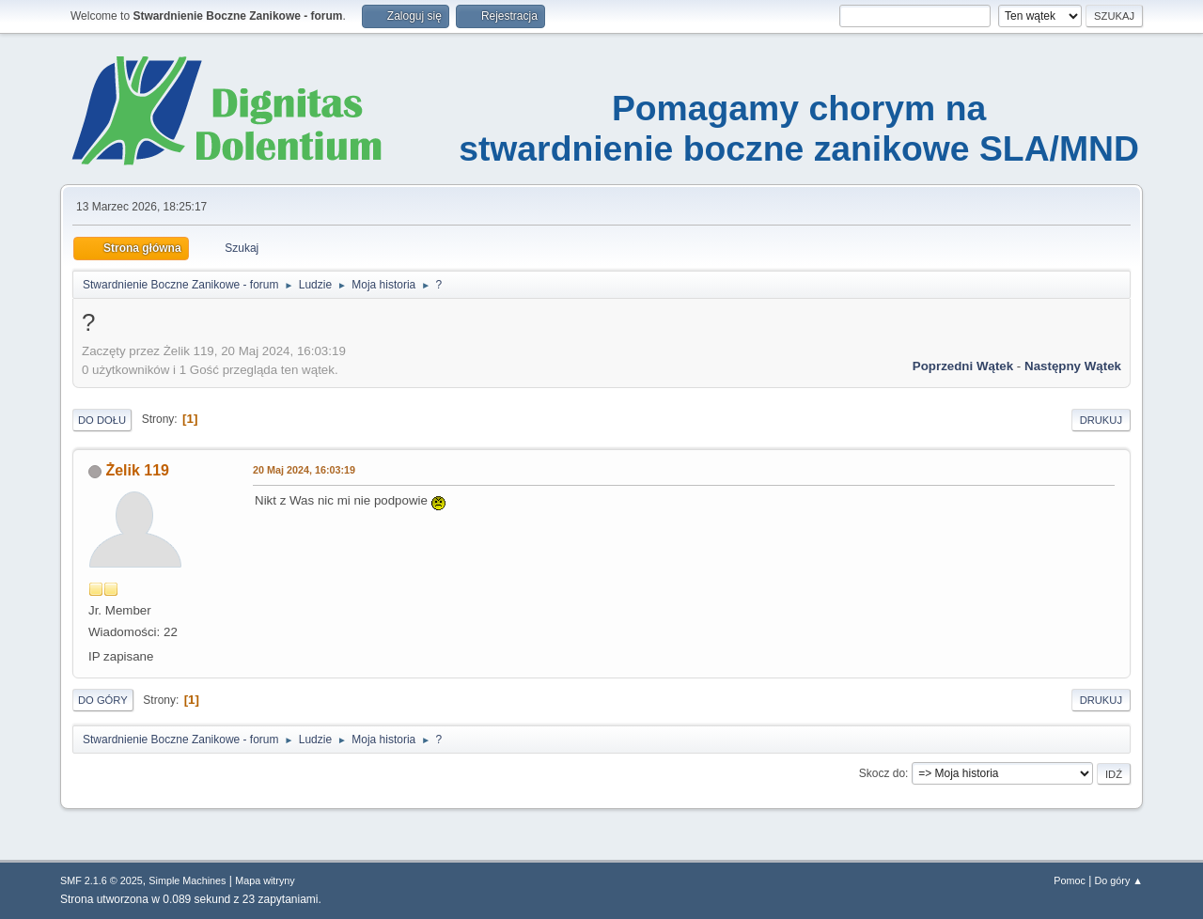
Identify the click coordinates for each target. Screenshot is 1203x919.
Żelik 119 (137, 470)
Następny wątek (1072, 366)
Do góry (103, 700)
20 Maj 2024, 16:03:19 (304, 469)
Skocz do (882, 773)
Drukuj (1101, 420)
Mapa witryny (265, 880)
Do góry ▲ (1119, 880)
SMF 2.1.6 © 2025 (101, 880)
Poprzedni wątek (963, 366)
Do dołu (102, 420)
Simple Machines (187, 880)
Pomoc (1070, 880)
